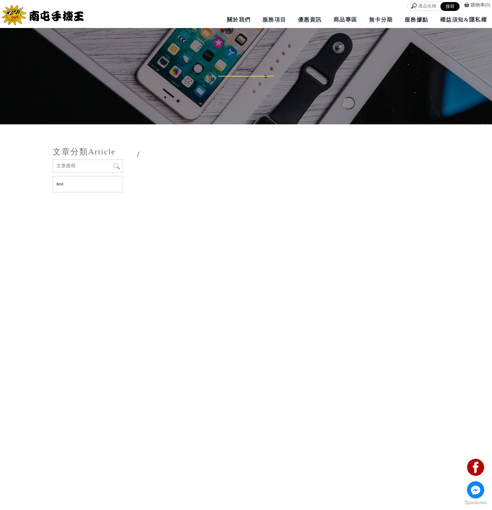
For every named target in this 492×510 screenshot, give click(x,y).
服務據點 (416, 20)
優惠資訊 (310, 20)
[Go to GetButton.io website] (476, 503)
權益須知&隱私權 (463, 20)
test (60, 184)
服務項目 (274, 20)
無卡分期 (381, 20)
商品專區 (345, 20)
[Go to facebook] (475, 489)
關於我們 (239, 20)
